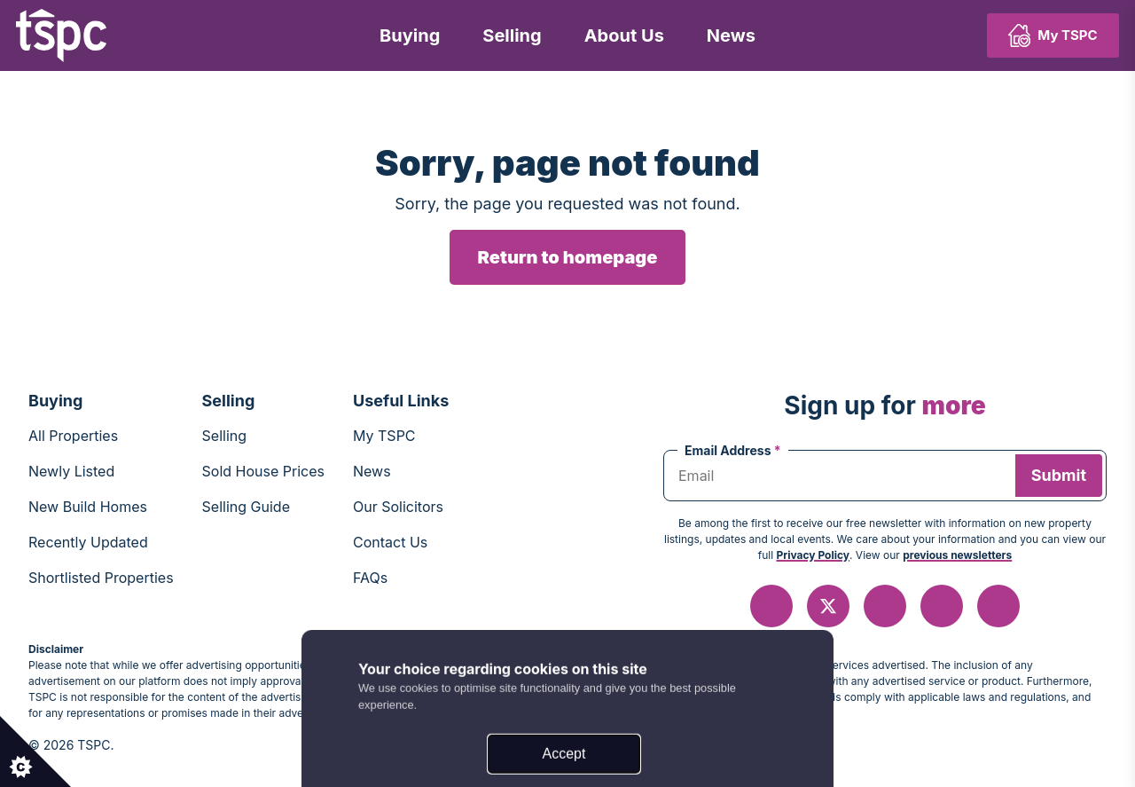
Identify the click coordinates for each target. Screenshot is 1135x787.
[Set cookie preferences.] (35, 751)
